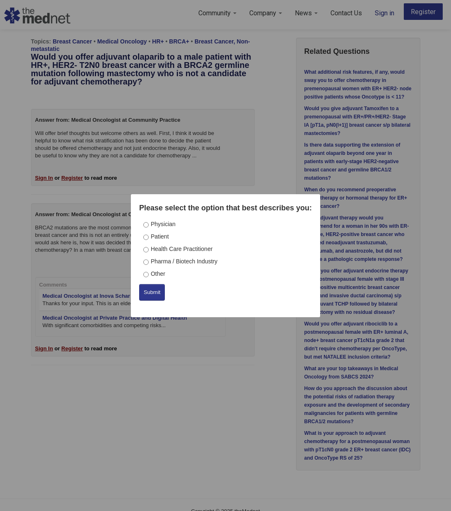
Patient (160, 236)
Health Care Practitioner (181, 249)
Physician (163, 224)
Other (158, 273)
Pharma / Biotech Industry (184, 261)
